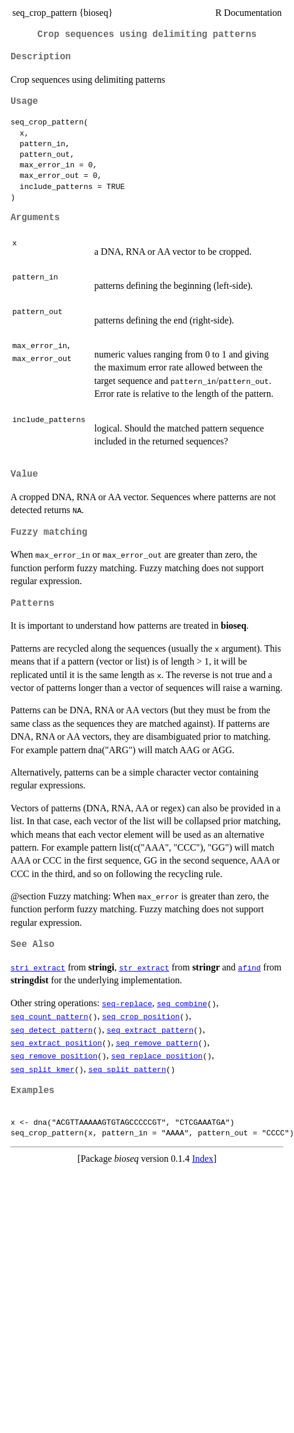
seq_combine (182, 1003)
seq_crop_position (141, 1016)
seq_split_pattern (127, 1069)
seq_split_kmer (42, 1069)
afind (249, 967)
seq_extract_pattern (150, 1029)
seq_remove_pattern (157, 1042)
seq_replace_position (157, 1055)
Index (202, 1159)
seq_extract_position (56, 1042)
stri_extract (38, 967)
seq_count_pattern (49, 1016)
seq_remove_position (54, 1055)
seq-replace (127, 1003)
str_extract (144, 967)
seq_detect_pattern (52, 1029)
